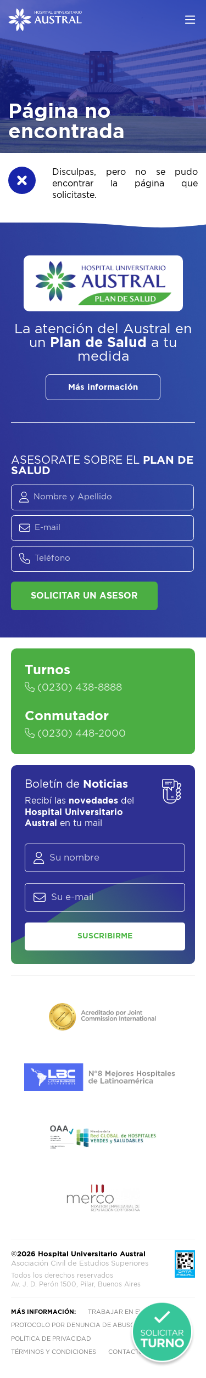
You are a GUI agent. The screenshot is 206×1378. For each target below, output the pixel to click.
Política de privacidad (51, 1339)
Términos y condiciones (53, 1352)
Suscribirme (104, 936)
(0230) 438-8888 (73, 688)
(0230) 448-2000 (75, 734)
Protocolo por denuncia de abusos (75, 1325)
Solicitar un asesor (84, 595)
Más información (103, 387)
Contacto (125, 1352)
